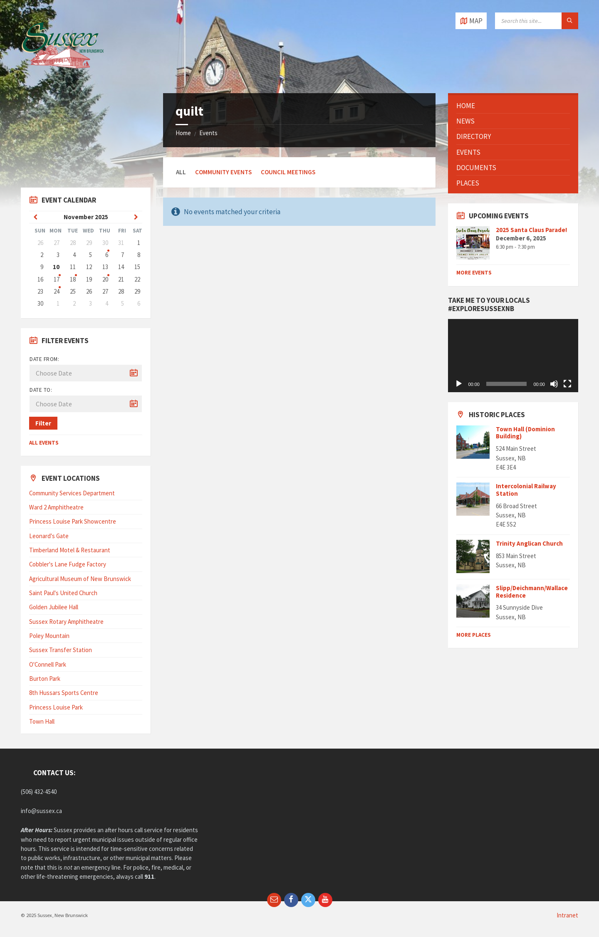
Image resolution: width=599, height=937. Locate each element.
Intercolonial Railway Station (526, 489)
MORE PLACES (473, 634)
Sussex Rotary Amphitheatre (66, 621)
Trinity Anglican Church (529, 543)
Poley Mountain (49, 636)
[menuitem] (512, 105)
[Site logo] (62, 76)
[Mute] (554, 384)
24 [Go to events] (56, 291)
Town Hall (41, 721)
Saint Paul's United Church (63, 593)
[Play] (459, 384)
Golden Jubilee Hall (53, 607)
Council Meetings (288, 172)
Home (183, 133)
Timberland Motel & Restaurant (69, 550)
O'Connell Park (47, 664)
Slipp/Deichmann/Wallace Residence (532, 591)
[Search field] (536, 20)
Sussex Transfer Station (60, 650)
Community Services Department (72, 493)
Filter (43, 423)
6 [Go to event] (106, 255)
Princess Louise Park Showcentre (72, 521)
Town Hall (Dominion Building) (525, 432)
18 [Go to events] (73, 279)
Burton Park (44, 678)
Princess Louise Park (56, 707)
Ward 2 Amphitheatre (56, 507)
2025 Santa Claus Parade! (531, 230)
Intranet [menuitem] (567, 915)
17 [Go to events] (56, 279)
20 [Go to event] (105, 279)
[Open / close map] (471, 20)
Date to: (41, 389)
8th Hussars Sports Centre (63, 693)
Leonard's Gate (49, 536)
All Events (44, 442)
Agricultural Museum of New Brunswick (80, 579)
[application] (513, 355)
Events (208, 133)
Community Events (223, 172)
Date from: (44, 359)
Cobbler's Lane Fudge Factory (67, 564)
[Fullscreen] (567, 384)
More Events (474, 272)
